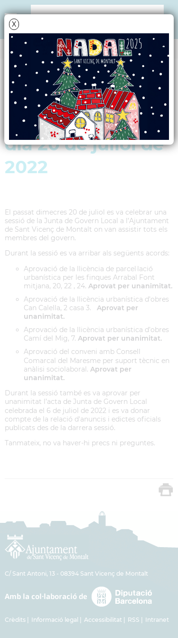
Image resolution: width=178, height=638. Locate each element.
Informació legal (54, 619)
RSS (134, 619)
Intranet (157, 619)
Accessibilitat (103, 619)
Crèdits (15, 619)
